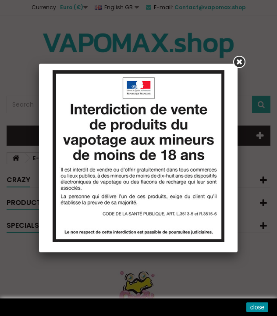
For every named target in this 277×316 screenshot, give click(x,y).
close (257, 307)
